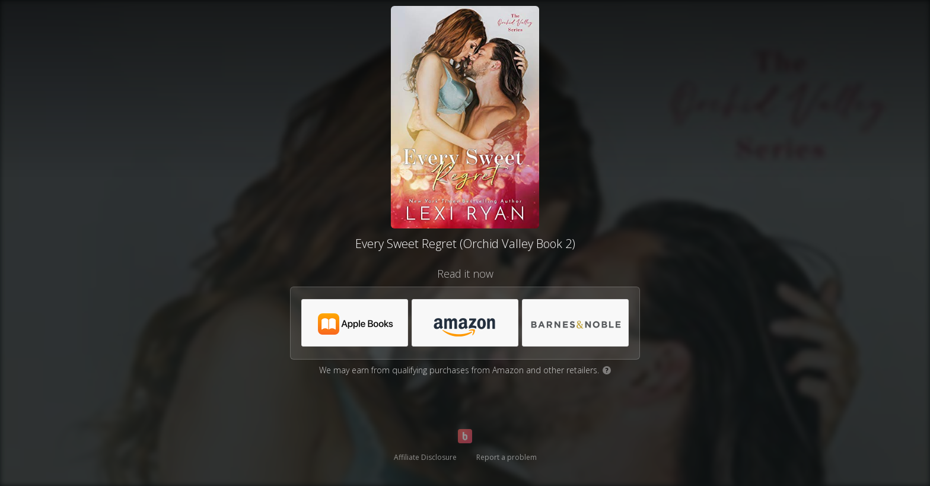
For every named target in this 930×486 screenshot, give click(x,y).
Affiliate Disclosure (425, 457)
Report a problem (506, 457)
